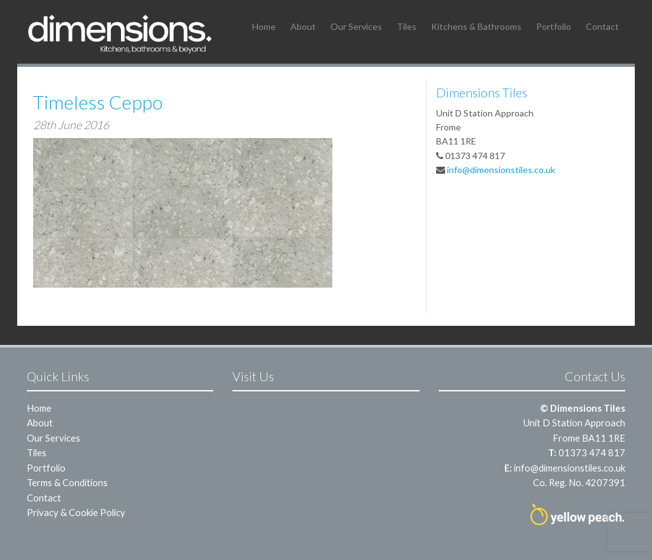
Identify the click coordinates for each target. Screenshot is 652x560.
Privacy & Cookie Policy (76, 512)
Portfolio (553, 26)
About (303, 26)
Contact (602, 26)
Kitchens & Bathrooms (476, 26)
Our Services (356, 26)
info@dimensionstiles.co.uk (501, 169)
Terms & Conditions (67, 482)
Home (264, 26)
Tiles (406, 26)
